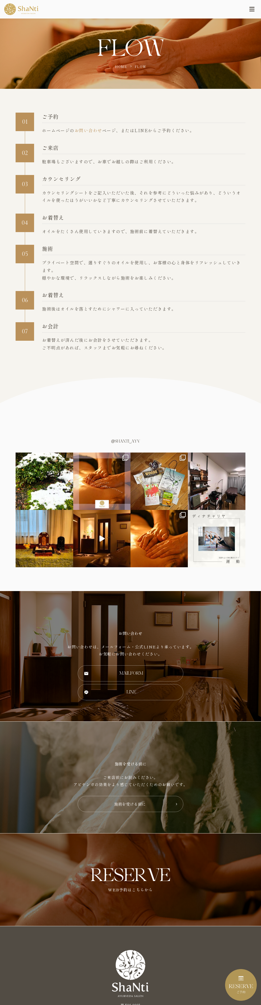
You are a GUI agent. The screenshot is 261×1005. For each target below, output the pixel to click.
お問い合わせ (88, 130)
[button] (130, 673)
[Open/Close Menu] (252, 9)
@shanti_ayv (125, 441)
